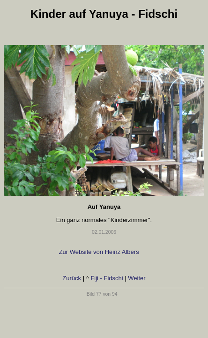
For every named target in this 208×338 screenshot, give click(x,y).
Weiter (136, 278)
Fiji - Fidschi (106, 278)
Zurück (71, 278)
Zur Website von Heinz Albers (100, 251)
